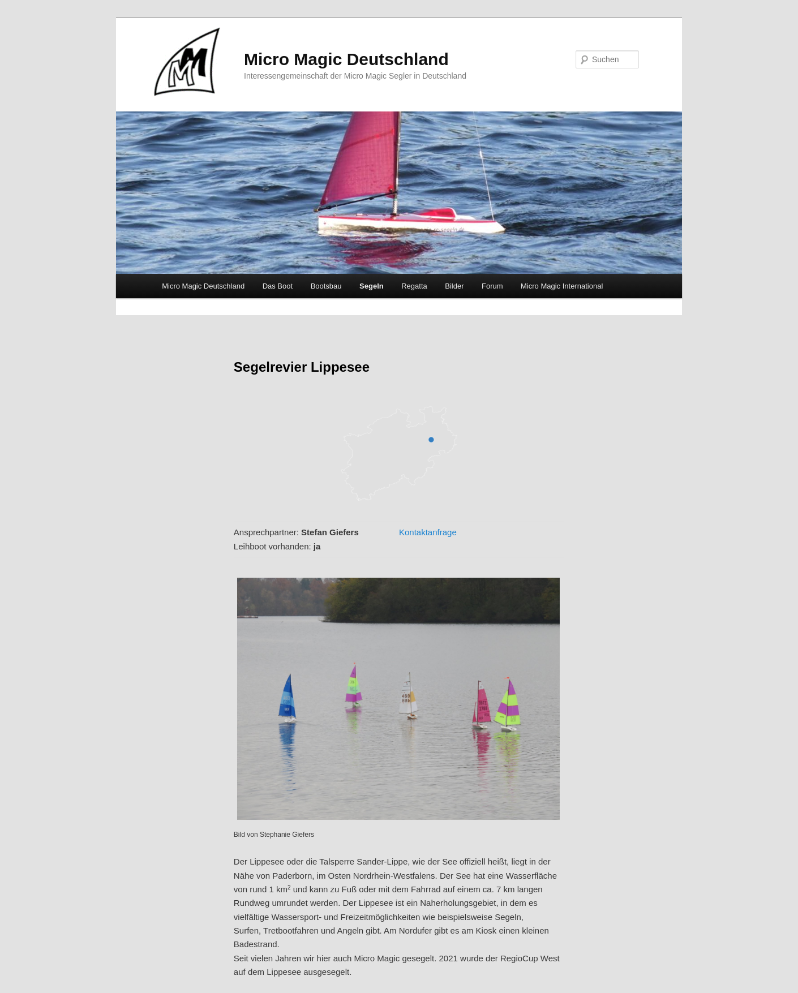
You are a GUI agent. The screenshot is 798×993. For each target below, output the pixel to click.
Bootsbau (326, 286)
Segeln (371, 286)
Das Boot (278, 286)
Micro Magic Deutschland (346, 59)
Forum (492, 286)
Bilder (454, 286)
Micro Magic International (562, 286)
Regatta (414, 286)
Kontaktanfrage (428, 532)
